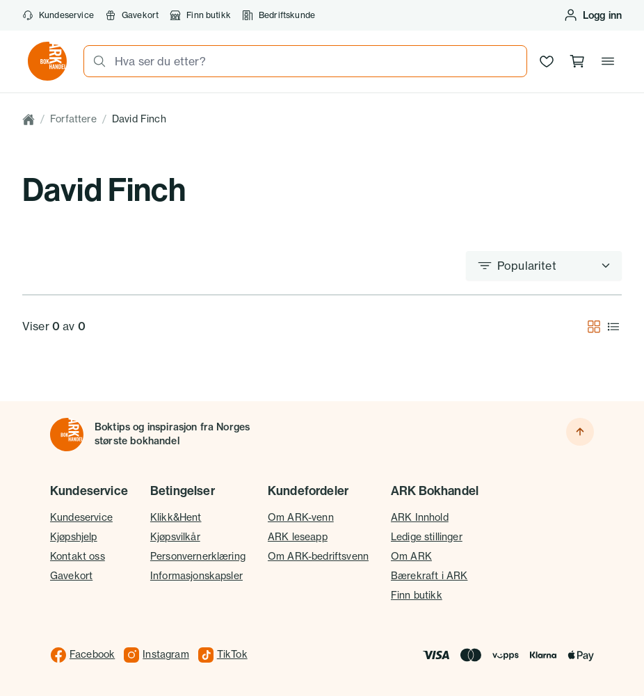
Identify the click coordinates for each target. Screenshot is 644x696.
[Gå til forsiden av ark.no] (47, 61)
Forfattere (73, 119)
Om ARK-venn (301, 517)
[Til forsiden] (66, 434)
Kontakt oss (77, 556)
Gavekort (132, 15)
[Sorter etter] (544, 265)
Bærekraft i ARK (429, 575)
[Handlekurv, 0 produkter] (577, 61)
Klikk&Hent (176, 517)
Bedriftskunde (278, 15)
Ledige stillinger (426, 537)
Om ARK (411, 556)
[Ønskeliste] (546, 61)
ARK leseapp (298, 537)
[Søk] (95, 61)
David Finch (139, 119)
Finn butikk (200, 15)
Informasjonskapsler (196, 575)
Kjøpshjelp (73, 537)
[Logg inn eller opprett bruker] (592, 15)
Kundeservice (58, 15)
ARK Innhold (420, 517)
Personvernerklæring (197, 556)
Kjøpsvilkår (175, 537)
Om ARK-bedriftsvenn (318, 556)
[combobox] (316, 61)
